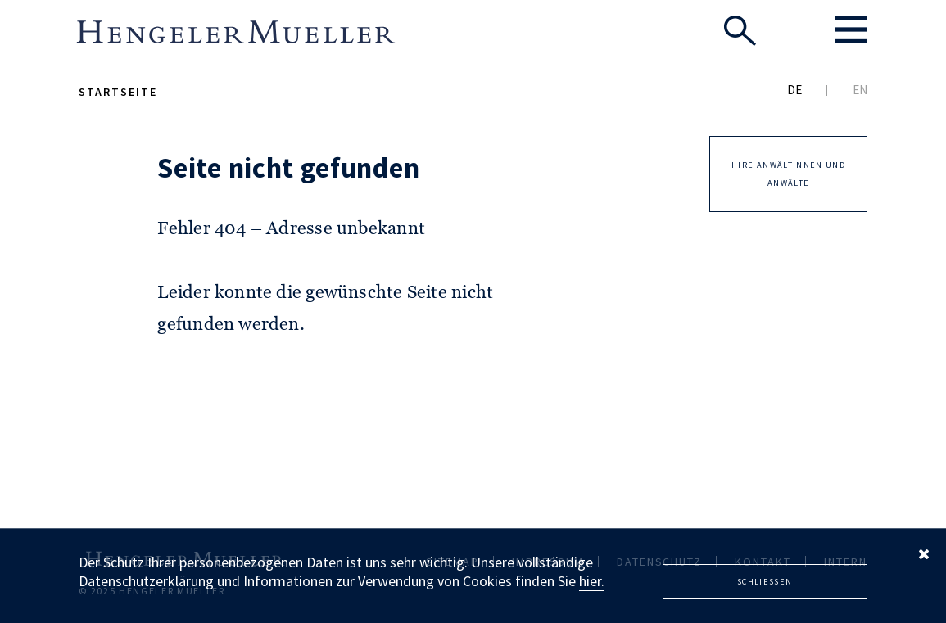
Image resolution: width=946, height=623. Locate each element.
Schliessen (765, 581)
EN (860, 89)
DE (794, 89)
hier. (591, 580)
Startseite (118, 91)
